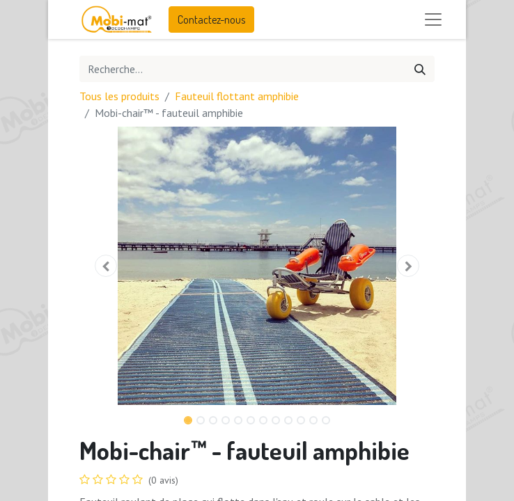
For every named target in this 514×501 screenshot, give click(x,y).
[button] (106, 265)
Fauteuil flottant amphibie (237, 96)
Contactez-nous (211, 19)
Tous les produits (119, 96)
